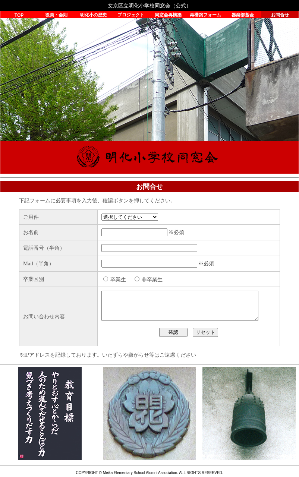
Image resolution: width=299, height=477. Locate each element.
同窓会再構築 (168, 15)
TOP (19, 15)
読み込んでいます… (149, 276)
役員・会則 (56, 15)
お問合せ (280, 15)
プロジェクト (130, 15)
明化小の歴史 (93, 15)
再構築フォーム (205, 15)
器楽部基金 (243, 15)
